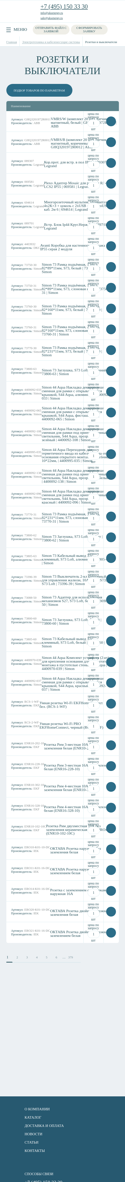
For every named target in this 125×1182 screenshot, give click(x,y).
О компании (37, 1109)
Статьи (32, 1142)
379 (70, 957)
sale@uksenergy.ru (52, 18)
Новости (34, 1134)
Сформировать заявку (89, 29)
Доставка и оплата (44, 1126)
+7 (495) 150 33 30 (64, 6)
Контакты (35, 1151)
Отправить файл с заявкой (51, 29)
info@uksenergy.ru (52, 13)
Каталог (33, 1117)
